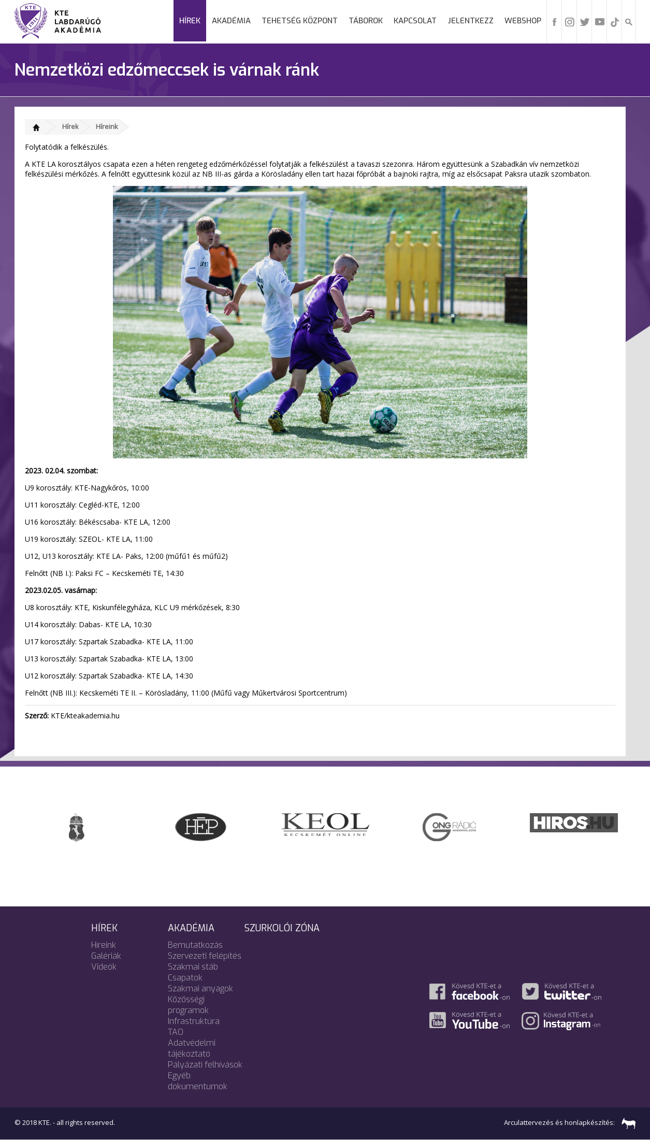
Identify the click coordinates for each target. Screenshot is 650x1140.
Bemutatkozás (195, 945)
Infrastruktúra (194, 1021)
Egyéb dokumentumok (197, 1081)
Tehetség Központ (300, 21)
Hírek (189, 21)
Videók (104, 966)
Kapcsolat (415, 21)
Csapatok (185, 977)
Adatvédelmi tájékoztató (191, 1048)
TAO (175, 1032)
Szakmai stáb (193, 966)
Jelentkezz (470, 21)
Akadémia (231, 21)
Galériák (106, 955)
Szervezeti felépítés (204, 955)
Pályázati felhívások (205, 1064)
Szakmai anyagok (200, 988)
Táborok (366, 21)
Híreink (107, 126)
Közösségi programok (188, 1005)
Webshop (522, 21)
